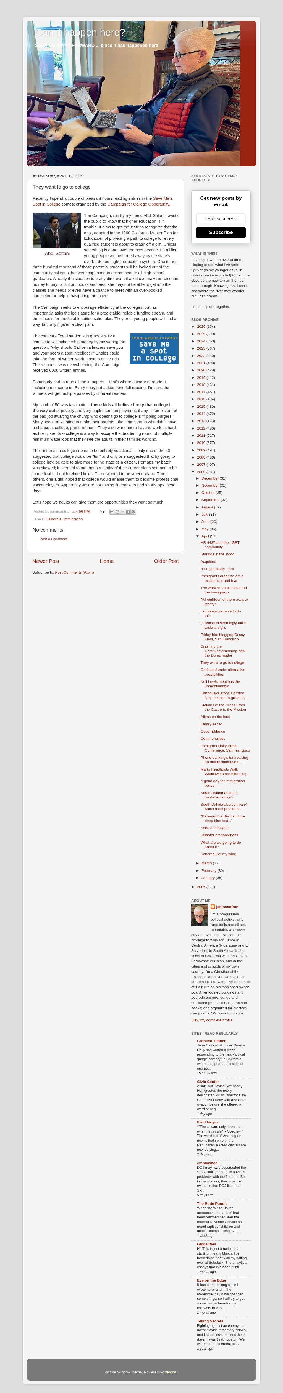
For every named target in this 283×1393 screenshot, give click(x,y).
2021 (201, 363)
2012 (201, 428)
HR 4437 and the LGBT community (220, 544)
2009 (201, 450)
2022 (201, 356)
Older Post (166, 561)
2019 (201, 377)
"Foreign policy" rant (217, 569)
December (210, 478)
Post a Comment (53, 539)
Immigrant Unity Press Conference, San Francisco (225, 748)
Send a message (215, 828)
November (210, 485)
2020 (201, 370)
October (208, 493)
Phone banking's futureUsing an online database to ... (224, 759)
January (208, 878)
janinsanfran (227, 907)
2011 (201, 435)
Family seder (211, 724)
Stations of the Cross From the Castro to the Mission (223, 707)
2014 (201, 414)
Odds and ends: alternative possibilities (223, 672)
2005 (201, 887)
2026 (201, 326)
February (209, 871)
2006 (201, 472)
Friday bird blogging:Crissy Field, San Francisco (223, 637)
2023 (201, 348)
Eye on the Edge (211, 1280)
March (207, 863)
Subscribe (221, 232)
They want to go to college (222, 662)
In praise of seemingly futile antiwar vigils (223, 625)
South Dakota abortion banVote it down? (219, 795)
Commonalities (213, 738)
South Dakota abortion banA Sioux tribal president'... (224, 806)
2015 (201, 406)
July (205, 514)
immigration (73, 519)
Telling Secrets (210, 1321)
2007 (201, 464)
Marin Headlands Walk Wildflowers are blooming (224, 771)
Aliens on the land (215, 717)
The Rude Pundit (212, 1204)
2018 (201, 385)
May (205, 529)
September (211, 500)
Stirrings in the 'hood (218, 554)
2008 (201, 457)
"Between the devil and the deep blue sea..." (223, 818)
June (206, 522)
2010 (201, 443)
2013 (201, 421)
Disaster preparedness (219, 835)
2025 (201, 334)
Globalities (206, 1244)
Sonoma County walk (218, 854)
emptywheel (207, 1163)
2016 (201, 399)
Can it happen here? (80, 32)
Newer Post (45, 561)
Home (107, 561)
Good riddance (213, 731)
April (205, 536)
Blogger (171, 1372)
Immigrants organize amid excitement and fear (222, 578)
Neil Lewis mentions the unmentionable (220, 684)
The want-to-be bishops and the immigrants (224, 590)
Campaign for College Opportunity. (139, 204)
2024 (201, 341)
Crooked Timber (211, 1041)
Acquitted (208, 562)
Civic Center (208, 1082)
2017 (201, 392)
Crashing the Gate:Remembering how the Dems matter (223, 650)
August (207, 507)
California (53, 519)
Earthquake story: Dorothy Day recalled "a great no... (224, 695)
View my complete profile (212, 1020)
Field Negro (207, 1122)
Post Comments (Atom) (74, 572)
